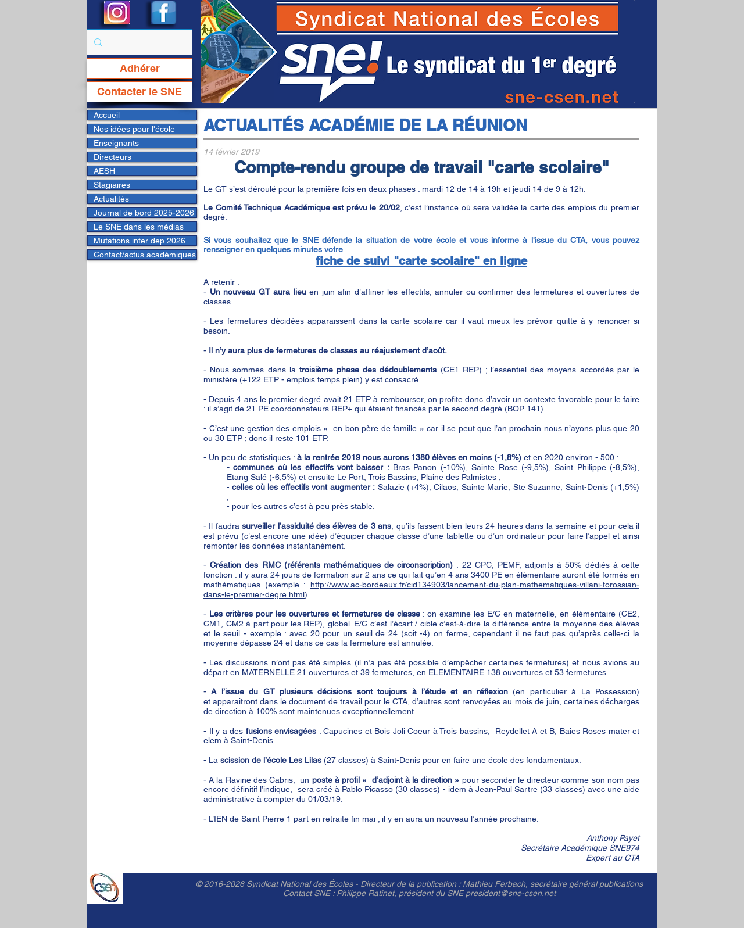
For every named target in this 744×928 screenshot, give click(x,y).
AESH (104, 170)
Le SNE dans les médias (139, 226)
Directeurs (112, 157)
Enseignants (116, 143)
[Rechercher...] (138, 42)
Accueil (107, 115)
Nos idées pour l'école (134, 129)
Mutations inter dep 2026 (139, 240)
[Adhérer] (139, 68)
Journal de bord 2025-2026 (144, 212)
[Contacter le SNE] (139, 91)
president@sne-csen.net (511, 893)
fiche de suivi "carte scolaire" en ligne (421, 261)
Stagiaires (112, 184)
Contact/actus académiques (145, 254)
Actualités (111, 198)
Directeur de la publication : (411, 883)
